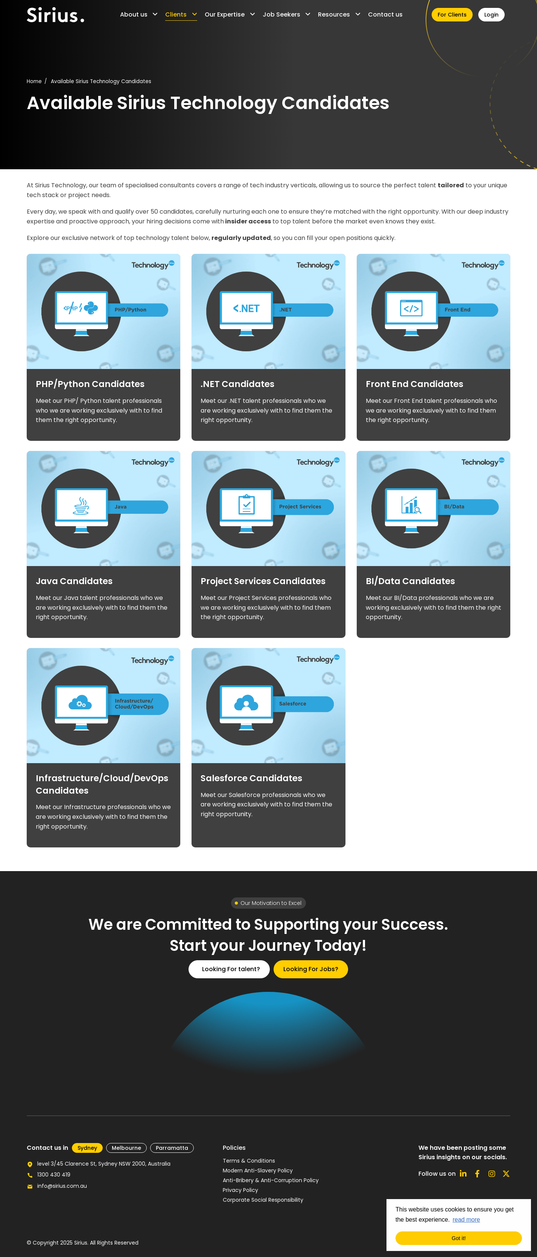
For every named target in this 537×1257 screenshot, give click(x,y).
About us (134, 14)
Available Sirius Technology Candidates (101, 81)
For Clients (452, 14)
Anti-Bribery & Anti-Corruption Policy (271, 1180)
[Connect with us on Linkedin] (463, 1174)
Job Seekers (281, 14)
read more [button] (466, 1219)
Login (491, 14)
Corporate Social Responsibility (263, 1200)
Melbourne (126, 1148)
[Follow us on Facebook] (477, 1174)
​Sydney (87, 1148)
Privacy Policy (240, 1190)
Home (34, 81)
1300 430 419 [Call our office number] (53, 1174)
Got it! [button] (459, 1238)
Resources (334, 14)
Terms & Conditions (249, 1160)
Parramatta (172, 1148)
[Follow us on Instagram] (492, 1174)
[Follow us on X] (506, 1174)
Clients (176, 14)
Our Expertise (225, 14)
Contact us (385, 14)
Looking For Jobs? (310, 969)
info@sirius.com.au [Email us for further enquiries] (62, 1186)
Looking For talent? (231, 969)
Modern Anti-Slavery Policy (258, 1170)
